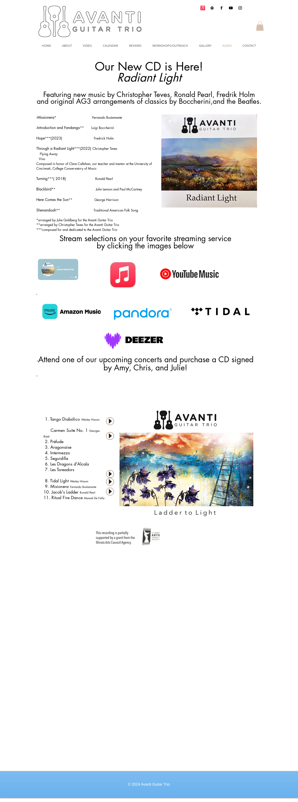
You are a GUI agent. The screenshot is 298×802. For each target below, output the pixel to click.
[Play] (110, 421)
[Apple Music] (202, 8)
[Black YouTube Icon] (230, 8)
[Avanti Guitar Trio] (212, 8)
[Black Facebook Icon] (221, 8)
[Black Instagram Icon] (240, 8)
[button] (260, 26)
